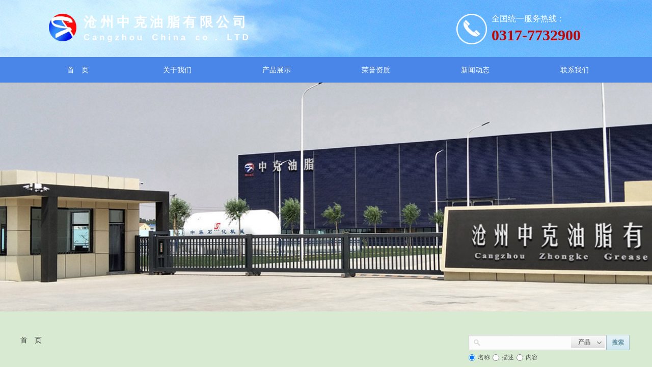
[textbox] (525, 341)
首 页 (31, 340)
